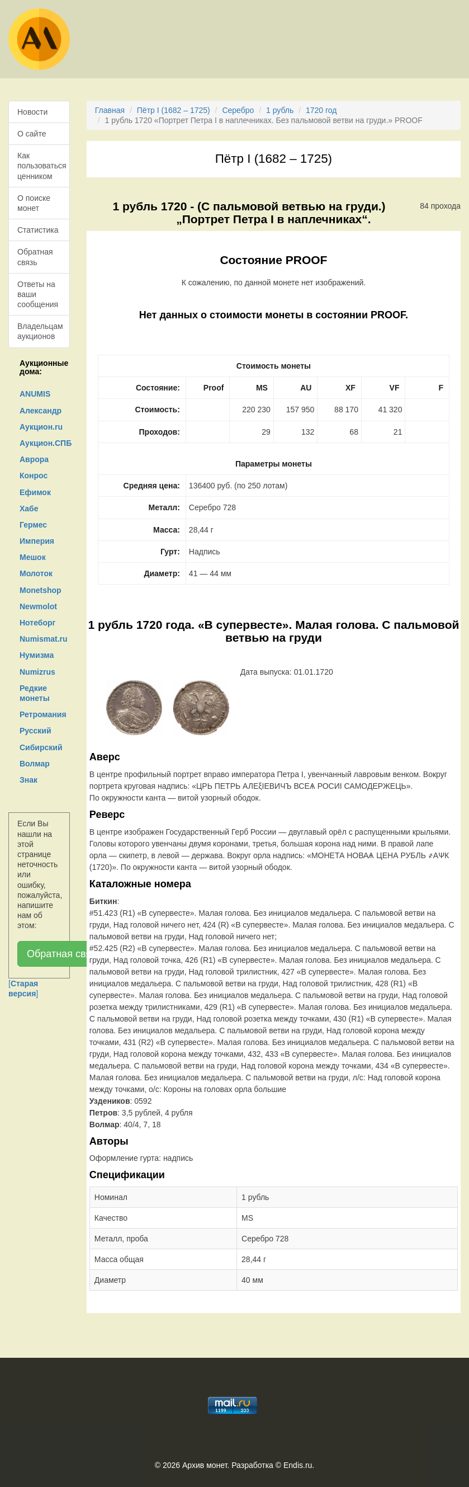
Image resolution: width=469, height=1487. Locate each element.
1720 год (321, 110)
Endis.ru (297, 1465)
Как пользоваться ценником (42, 165)
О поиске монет (33, 203)
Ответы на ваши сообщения (37, 294)
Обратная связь (35, 256)
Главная (110, 110)
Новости (32, 111)
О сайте (31, 133)
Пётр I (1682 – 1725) (173, 110)
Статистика (38, 229)
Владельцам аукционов (40, 331)
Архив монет (204, 1465)
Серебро (238, 110)
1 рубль (279, 110)
